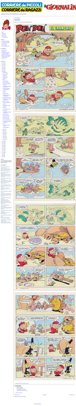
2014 (3, 148)
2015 (3, 146)
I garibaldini (4, 78)
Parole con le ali (4, 43)
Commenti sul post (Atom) (22, 396)
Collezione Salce (4, 57)
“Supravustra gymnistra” (6, 102)
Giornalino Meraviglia (5, 53)
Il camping (4, 107)
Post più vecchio (71, 394)
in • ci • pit (3, 58)
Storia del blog (4, 35)
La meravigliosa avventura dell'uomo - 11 (7, 86)
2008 (3, 156)
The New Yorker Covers (5, 46)
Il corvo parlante (4, 44)
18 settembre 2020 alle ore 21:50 (22, 390)
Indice (3, 32)
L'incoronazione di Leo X (7, 109)
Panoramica (4, 33)
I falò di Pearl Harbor (6, 117)
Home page (44, 394)
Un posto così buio (6, 114)
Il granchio (17, 19)
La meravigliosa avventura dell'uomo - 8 (7, 122)
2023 (3, 67)
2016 (3, 145)
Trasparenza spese (5, 37)
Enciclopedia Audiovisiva (6, 52)
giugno (4, 132)
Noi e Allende (5, 110)
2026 (3, 62)
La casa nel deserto (6, 127)
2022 (3, 68)
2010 (3, 153)
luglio (4, 130)
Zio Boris (4, 92)
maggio (4, 133)
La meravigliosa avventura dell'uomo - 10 (7, 99)
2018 (3, 142)
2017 (3, 143)
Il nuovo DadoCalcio (6, 82)
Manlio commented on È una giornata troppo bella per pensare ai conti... (6, 186)
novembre (4, 74)
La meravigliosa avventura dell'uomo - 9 (7, 112)
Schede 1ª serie (4, 50)
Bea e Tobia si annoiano (6, 97)
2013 (3, 149)
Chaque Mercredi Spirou (6, 56)
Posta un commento (19, 392)
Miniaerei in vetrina (6, 101)
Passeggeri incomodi (6, 115)
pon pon (27, 383)
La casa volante (5, 93)
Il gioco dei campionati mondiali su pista (6, 89)
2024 (3, 65)
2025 (3, 64)
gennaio (4, 139)
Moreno (4, 79)
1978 (19, 383)
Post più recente (17, 394)
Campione (4, 90)
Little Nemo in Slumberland (6, 55)
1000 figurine (4, 51)
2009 (3, 155)
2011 (3, 152)
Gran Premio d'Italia (6, 118)
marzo (4, 136)
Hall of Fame (4, 34)
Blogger (39, 403)
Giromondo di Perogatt (5, 41)
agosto (4, 129)
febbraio (4, 137)
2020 (3, 71)
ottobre (4, 75)
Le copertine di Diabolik (5, 42)
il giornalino (24, 383)
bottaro (21, 383)
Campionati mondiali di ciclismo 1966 (6, 95)
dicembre (4, 72)
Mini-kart (4, 123)
